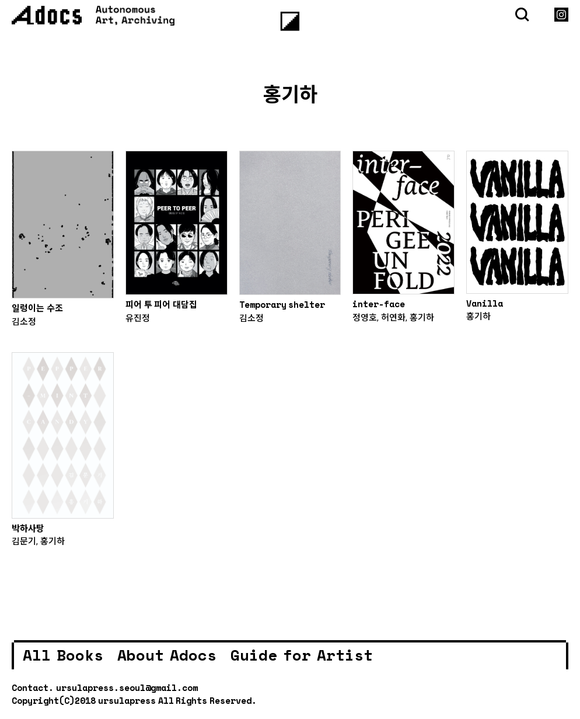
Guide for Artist (301, 655)
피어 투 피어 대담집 (161, 304)
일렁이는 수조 (37, 307)
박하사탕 (28, 528)
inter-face (378, 303)
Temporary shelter (282, 304)
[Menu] (290, 21)
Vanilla (484, 303)
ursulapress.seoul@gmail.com (127, 687)
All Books (63, 655)
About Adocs (166, 655)
